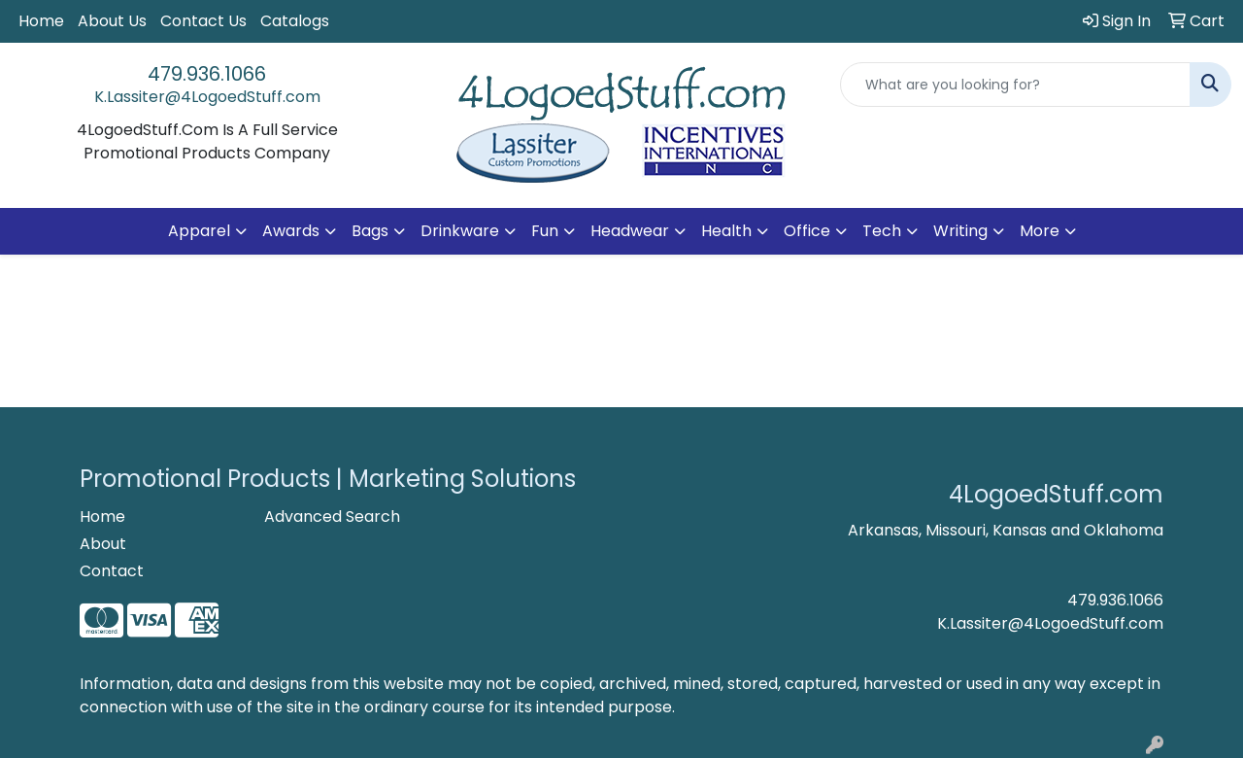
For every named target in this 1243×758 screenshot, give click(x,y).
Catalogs (294, 21)
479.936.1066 (207, 73)
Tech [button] (881, 231)
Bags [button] (370, 231)
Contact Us (203, 21)
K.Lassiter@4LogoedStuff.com (207, 97)
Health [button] (726, 231)
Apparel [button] (199, 231)
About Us (112, 21)
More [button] (1039, 231)
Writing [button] (960, 231)
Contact (112, 571)
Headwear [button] (629, 231)
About (103, 544)
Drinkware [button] (459, 231)
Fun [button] (544, 231)
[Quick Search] (1015, 84)
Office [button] (807, 231)
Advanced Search (332, 516)
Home (41, 21)
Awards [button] (290, 231)
